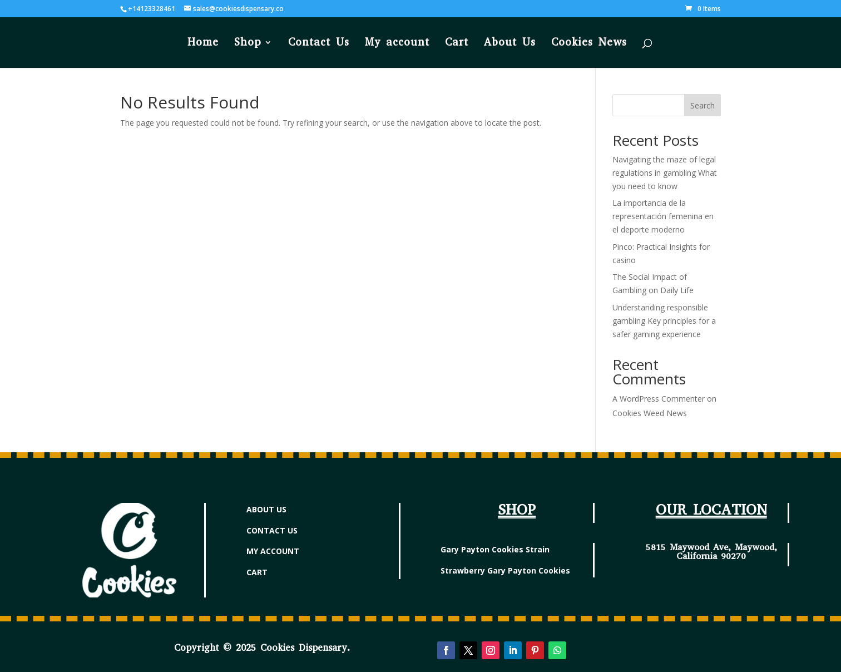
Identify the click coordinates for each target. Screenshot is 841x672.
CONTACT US (272, 530)
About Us (510, 43)
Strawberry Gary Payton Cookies (505, 570)
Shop (247, 43)
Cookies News (589, 43)
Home (203, 43)
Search (702, 105)
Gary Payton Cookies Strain (495, 549)
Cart (456, 43)
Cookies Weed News (649, 413)
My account (397, 43)
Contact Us (318, 43)
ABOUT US (266, 509)
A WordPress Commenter (658, 398)
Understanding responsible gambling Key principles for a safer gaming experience (664, 320)
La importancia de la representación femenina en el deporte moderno (663, 216)
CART (257, 572)
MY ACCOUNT (272, 551)
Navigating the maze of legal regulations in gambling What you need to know (664, 172)
